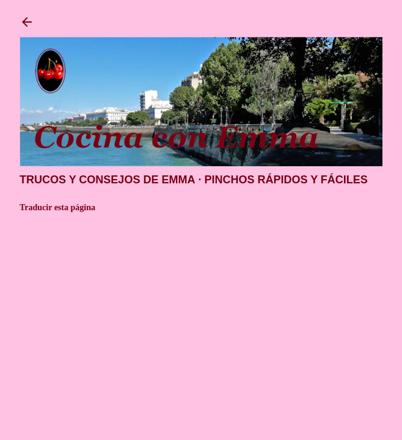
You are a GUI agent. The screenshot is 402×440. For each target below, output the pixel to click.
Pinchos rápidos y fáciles (285, 180)
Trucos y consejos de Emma (107, 180)
